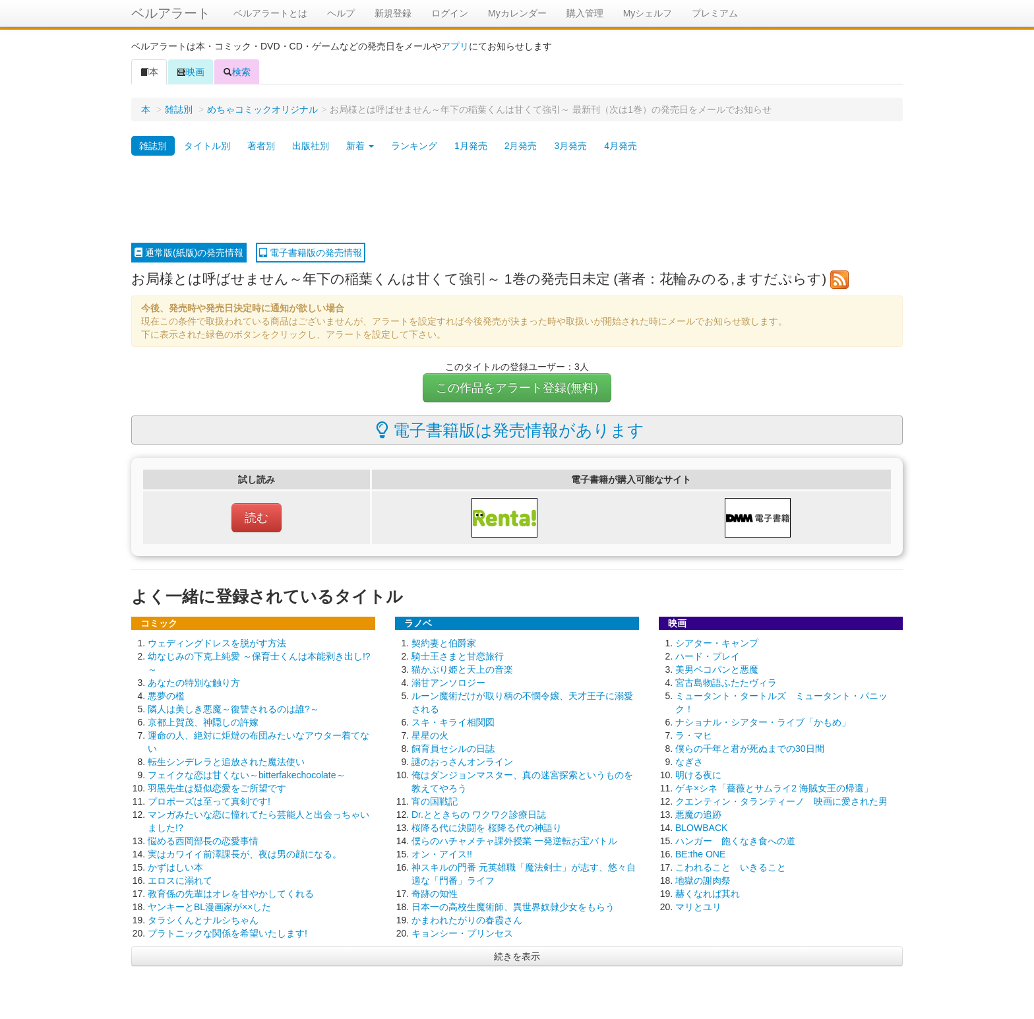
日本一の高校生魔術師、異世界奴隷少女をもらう (513, 907)
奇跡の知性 (434, 893)
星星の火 (429, 735)
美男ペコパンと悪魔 (716, 669)
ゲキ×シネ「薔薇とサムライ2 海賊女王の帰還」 (774, 788)
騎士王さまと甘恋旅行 (457, 656)
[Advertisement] (517, 200)
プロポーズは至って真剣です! (209, 801)
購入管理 (584, 13)
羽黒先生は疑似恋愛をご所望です (217, 788)
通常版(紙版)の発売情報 (189, 252)
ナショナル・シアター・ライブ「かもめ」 (763, 722)
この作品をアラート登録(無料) (517, 387)
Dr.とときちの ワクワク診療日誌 (478, 814)
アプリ (455, 46)
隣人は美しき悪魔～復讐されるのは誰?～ (233, 709)
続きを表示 (517, 956)
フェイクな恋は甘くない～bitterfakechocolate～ (247, 775)
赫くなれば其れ (707, 893)
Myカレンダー (517, 13)
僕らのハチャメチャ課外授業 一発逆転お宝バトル (514, 841)
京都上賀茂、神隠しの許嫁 (203, 722)
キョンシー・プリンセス (462, 933)
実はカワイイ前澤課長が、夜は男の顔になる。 (245, 854)
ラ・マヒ (693, 735)
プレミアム (715, 13)
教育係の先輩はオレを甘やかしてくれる (231, 893)
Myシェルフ (648, 13)
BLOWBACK (701, 827)
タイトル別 (207, 145)
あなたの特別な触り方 (194, 682)
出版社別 (310, 145)
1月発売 (470, 145)
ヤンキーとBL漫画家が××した (209, 907)
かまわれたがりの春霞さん (466, 920)
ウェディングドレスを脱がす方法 (217, 643)
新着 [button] (360, 145)
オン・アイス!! (441, 854)
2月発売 (520, 145)
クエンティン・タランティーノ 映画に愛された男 (781, 801)
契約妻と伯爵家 (443, 643)
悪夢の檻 (166, 696)
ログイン (449, 13)
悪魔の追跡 (698, 814)
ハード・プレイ (707, 656)
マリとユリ (698, 907)
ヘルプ (341, 13)
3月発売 (570, 145)
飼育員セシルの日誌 (453, 748)
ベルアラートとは (270, 13)
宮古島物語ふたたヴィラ (726, 682)
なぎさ (689, 762)
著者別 (261, 145)
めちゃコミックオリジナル (262, 109)
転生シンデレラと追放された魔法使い (226, 762)
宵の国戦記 (434, 801)
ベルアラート (170, 13)
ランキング (414, 145)
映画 (190, 72)
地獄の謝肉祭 (703, 880)
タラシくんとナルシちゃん (203, 920)
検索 (237, 72)
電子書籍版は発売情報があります (510, 430)
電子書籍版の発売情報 (310, 252)
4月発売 (620, 145)
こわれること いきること (730, 867)
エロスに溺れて (180, 880)
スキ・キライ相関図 (453, 722)
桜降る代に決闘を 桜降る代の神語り (486, 827)
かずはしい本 (175, 867)
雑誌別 (179, 109)
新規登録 (393, 13)
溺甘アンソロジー (448, 682)
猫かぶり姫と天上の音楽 (462, 669)
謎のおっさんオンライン (462, 762)
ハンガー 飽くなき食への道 (735, 841)
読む (256, 517)
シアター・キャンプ (716, 643)
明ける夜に (698, 775)
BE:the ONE (700, 854)
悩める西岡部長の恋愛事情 (203, 841)
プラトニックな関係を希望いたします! (227, 933)
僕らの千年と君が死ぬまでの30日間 (749, 748)
